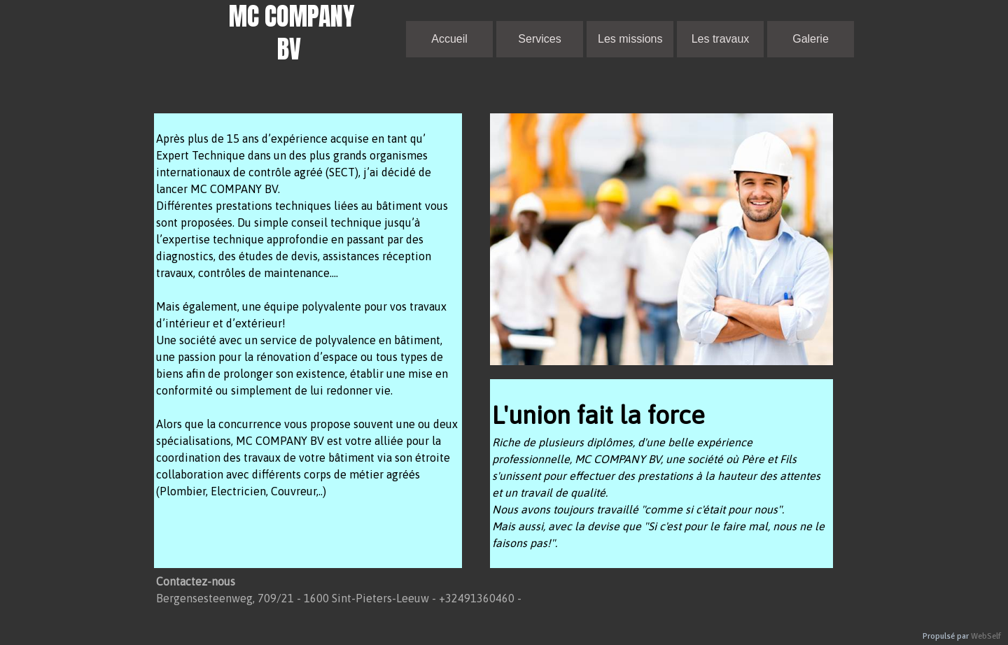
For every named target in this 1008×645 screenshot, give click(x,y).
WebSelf (986, 636)
